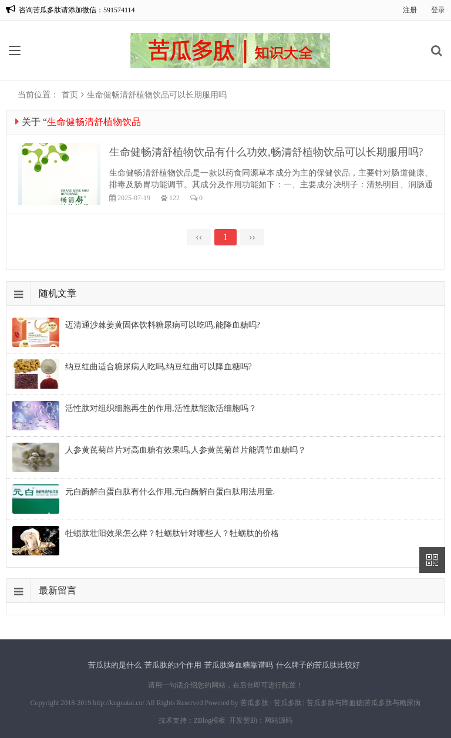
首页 (70, 94)
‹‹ (199, 237)
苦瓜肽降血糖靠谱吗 (238, 665)
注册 (410, 10)
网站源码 (278, 720)
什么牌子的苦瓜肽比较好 (318, 665)
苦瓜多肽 (254, 703)
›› (252, 237)
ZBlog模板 (210, 720)
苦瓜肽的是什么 (115, 665)
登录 (438, 10)
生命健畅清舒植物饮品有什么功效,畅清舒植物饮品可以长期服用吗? (266, 152)
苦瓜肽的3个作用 (173, 665)
